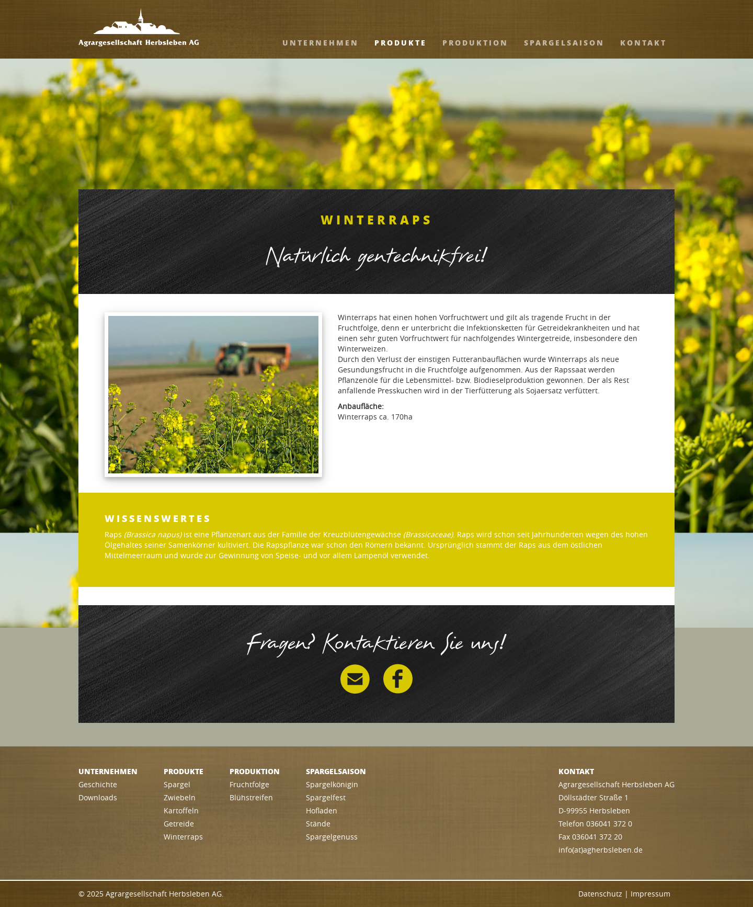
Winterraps (183, 837)
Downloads (97, 797)
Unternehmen (320, 42)
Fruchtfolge (249, 784)
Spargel (177, 784)
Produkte (400, 42)
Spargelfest (326, 797)
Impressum (650, 894)
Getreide (179, 824)
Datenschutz (600, 894)
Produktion (475, 42)
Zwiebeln (180, 797)
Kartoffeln (181, 810)
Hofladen (321, 810)
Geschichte (97, 784)
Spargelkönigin (332, 784)
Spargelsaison (564, 42)
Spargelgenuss (332, 837)
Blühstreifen (251, 797)
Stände (318, 824)
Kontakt (643, 42)
